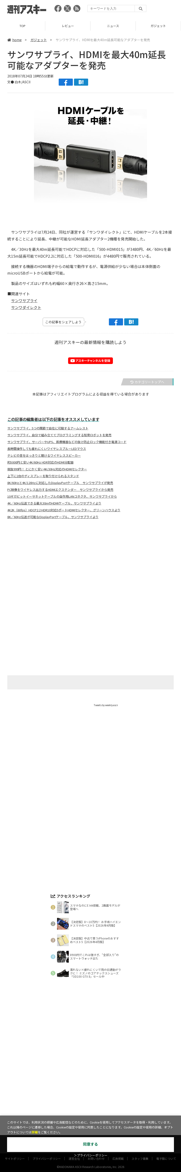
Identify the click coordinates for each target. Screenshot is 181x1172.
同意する (90, 1144)
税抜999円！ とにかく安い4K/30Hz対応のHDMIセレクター (47, 469)
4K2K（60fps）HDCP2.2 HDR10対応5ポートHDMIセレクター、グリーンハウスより (63, 510)
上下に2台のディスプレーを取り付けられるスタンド (43, 476)
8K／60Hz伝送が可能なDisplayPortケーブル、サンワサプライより (53, 517)
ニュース (113, 26)
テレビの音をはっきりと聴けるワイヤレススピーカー (44, 455)
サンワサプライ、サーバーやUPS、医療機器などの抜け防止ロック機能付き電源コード (67, 442)
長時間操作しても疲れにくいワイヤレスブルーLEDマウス (46, 448)
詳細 (35, 1132)
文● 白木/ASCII (18, 82)
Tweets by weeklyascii (106, 705)
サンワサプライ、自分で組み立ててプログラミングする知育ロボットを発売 (59, 435)
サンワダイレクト (26, 307)
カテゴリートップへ (147, 382)
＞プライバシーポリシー (90, 1155)
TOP (22, 26)
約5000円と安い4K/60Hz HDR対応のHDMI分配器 (40, 462)
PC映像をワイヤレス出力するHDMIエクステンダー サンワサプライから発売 (60, 489)
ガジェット (158, 26)
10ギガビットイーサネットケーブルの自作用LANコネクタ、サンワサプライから (62, 496)
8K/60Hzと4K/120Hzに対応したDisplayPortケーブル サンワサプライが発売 (60, 482)
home (14, 39)
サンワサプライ (24, 300)
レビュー (68, 26)
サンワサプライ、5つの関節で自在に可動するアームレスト (47, 428)
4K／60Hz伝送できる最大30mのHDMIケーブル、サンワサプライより (54, 503)
